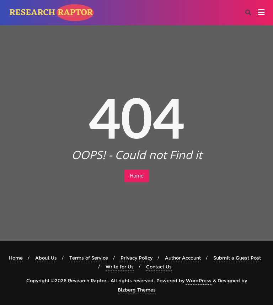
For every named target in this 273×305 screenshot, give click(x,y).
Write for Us (120, 266)
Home (137, 175)
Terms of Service (88, 258)
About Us (46, 258)
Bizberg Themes (137, 290)
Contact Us (159, 266)
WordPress (199, 280)
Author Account (183, 258)
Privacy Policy (136, 258)
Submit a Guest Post (237, 258)
